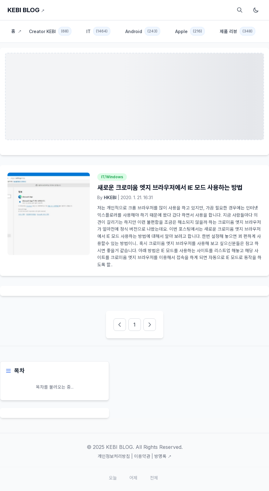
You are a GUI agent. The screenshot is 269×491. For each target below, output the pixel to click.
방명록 (162, 456)
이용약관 (142, 456)
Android (142, 31)
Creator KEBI (50, 31)
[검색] (239, 10)
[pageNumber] (134, 324)
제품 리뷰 (237, 31)
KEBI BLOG (26, 10)
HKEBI (110, 197)
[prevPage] (119, 324)
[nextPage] (149, 324)
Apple (190, 31)
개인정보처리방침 (114, 456)
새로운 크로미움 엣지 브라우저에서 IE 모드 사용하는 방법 (170, 187)
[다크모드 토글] (256, 10)
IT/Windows (112, 176)
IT (98, 31)
